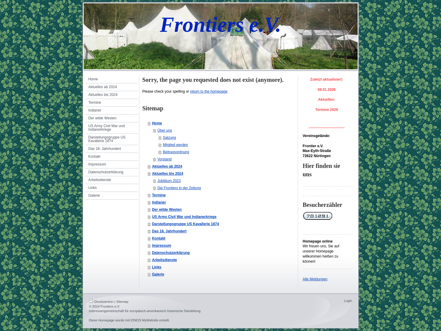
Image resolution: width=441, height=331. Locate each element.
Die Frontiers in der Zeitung (179, 188)
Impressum (161, 245)
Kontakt (158, 238)
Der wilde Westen (167, 209)
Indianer (159, 202)
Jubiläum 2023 (169, 181)
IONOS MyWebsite (144, 320)
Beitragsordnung (176, 152)
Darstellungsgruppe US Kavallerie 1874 (185, 224)
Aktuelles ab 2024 (167, 166)
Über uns (164, 130)
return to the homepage (209, 91)
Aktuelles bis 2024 (167, 173)
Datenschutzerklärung (171, 253)
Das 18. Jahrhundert (169, 231)
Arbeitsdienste (164, 260)
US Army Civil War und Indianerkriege (184, 217)
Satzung (169, 138)
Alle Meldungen (315, 279)
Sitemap (122, 301)
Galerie (158, 274)
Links (156, 267)
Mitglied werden (175, 145)
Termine (159, 195)
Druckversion (101, 301)
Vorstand (164, 159)
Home (157, 123)
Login (348, 301)
